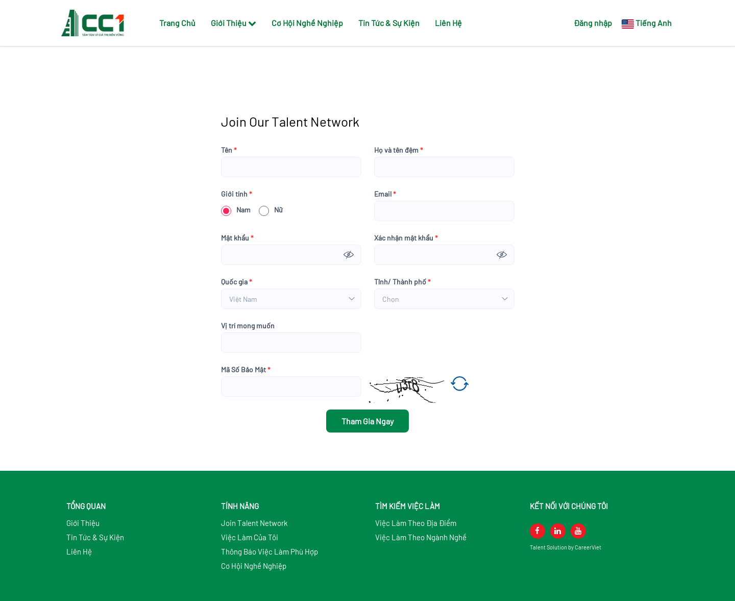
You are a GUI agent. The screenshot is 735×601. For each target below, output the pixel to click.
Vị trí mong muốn (248, 326)
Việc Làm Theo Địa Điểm (415, 522)
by (571, 547)
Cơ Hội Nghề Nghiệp (307, 23)
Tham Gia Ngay (367, 421)
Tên (229, 150)
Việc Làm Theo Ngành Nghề (421, 537)
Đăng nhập (593, 23)
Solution (557, 547)
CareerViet (588, 547)
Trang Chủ (177, 23)
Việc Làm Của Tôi (249, 537)
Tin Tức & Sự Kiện (389, 23)
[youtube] (578, 531)
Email (385, 194)
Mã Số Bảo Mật (246, 370)
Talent (538, 547)
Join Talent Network (254, 522)
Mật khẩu (237, 238)
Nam (236, 210)
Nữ (271, 210)
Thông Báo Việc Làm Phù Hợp (269, 551)
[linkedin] (558, 531)
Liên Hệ (448, 23)
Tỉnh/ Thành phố (402, 282)
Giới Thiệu (233, 23)
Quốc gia (236, 282)
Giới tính (236, 194)
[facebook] (537, 531)
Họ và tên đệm (398, 150)
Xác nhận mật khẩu (406, 238)
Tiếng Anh (653, 23)
